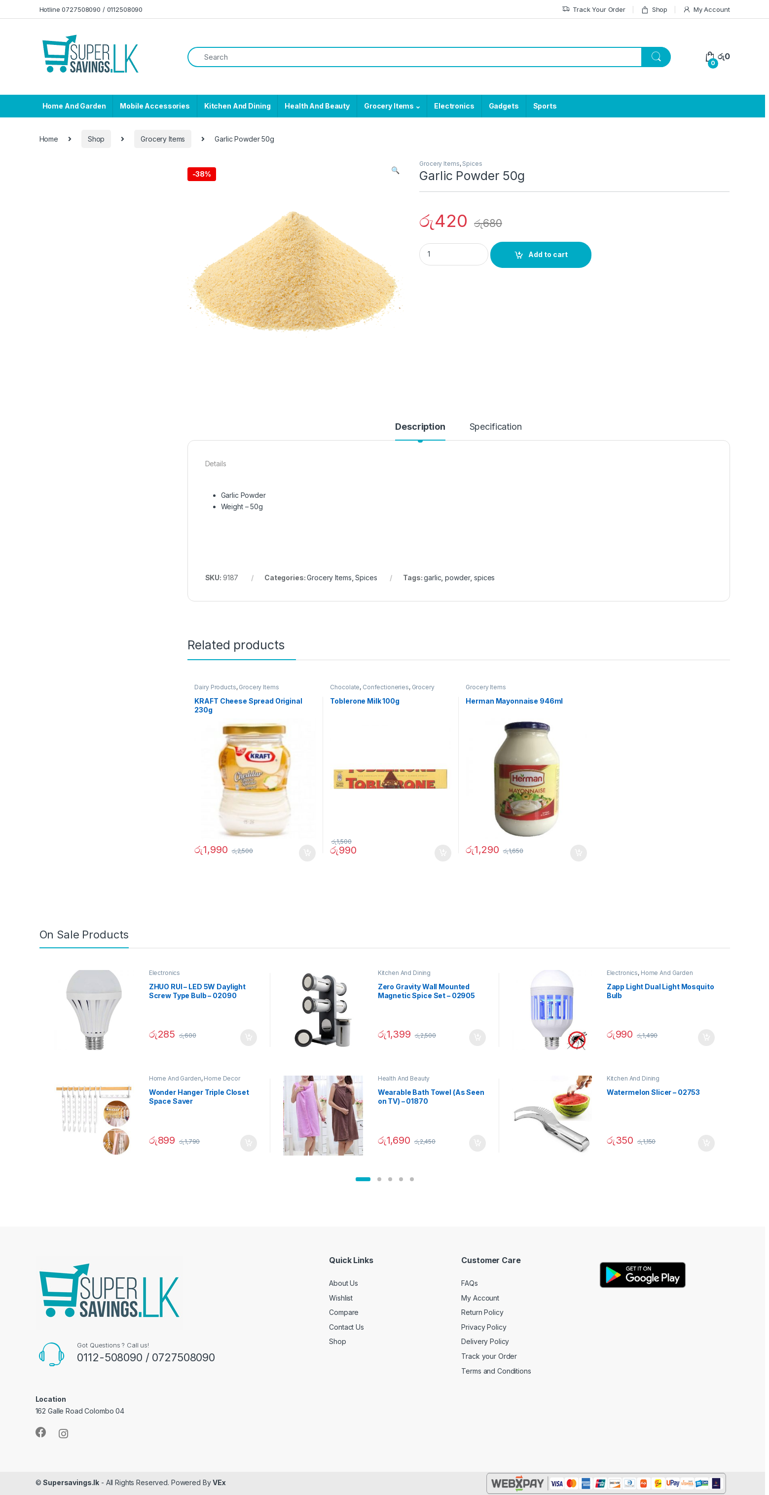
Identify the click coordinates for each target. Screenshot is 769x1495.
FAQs (469, 1283)
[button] (363, 1179)
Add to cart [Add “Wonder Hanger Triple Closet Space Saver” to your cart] (248, 1143)
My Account (706, 9)
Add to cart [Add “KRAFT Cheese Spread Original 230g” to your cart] (307, 853)
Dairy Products (215, 687)
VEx (219, 1482)
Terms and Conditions (496, 1371)
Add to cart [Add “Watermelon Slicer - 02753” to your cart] (706, 1143)
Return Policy (482, 1312)
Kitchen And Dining (237, 106)
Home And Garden (74, 106)
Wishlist (341, 1298)
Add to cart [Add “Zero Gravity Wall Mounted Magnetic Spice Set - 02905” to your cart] (477, 1037)
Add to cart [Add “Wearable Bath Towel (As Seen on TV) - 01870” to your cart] (477, 1143)
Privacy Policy (483, 1327)
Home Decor (222, 1078)
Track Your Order (593, 9)
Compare (344, 1312)
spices (484, 577)
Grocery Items (389, 106)
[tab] (420, 431)
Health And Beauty (317, 106)
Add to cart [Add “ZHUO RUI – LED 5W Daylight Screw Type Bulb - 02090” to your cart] (248, 1037)
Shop (654, 9)
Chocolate (345, 687)
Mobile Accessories (154, 106)
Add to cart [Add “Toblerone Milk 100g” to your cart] (443, 853)
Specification (496, 427)
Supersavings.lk (71, 1482)
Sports (545, 106)
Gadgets (504, 106)
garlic (432, 577)
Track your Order (489, 1356)
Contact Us (346, 1327)
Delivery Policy (485, 1341)
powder (457, 577)
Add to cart (548, 254)
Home (48, 139)
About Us (343, 1283)
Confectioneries (386, 687)
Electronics (454, 106)
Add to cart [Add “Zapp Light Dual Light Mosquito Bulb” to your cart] (706, 1037)
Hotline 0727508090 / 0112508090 (91, 9)
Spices (472, 163)
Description (420, 427)
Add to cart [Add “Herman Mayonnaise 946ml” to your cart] (578, 853)
